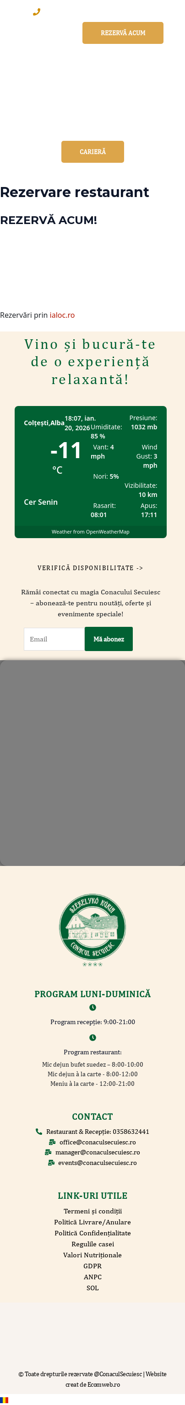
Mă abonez (108, 639)
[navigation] (92, 1399)
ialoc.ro (62, 315)
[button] (92, 128)
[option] (92, 1399)
